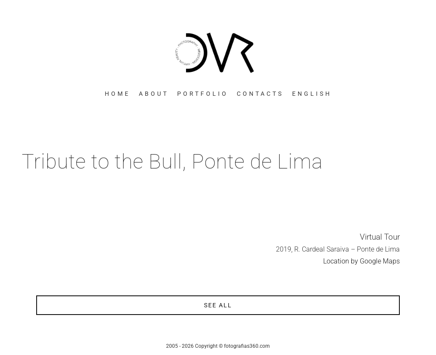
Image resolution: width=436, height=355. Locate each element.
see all (218, 305)
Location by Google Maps (361, 261)
